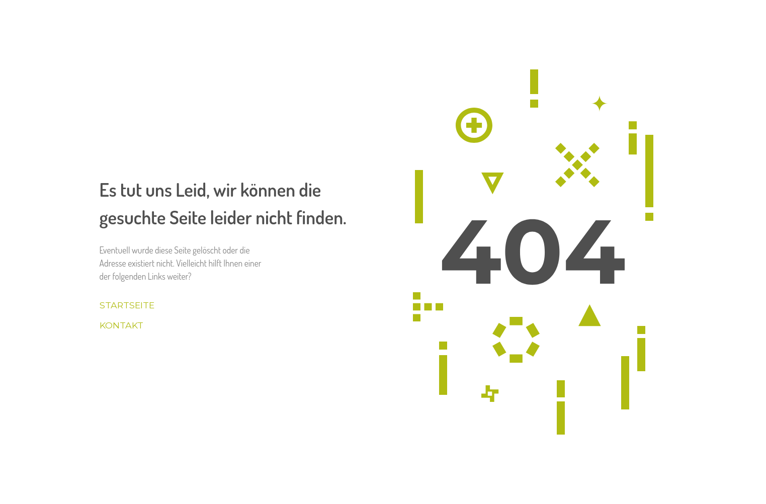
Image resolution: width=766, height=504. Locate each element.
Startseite (127, 305)
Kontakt (121, 325)
